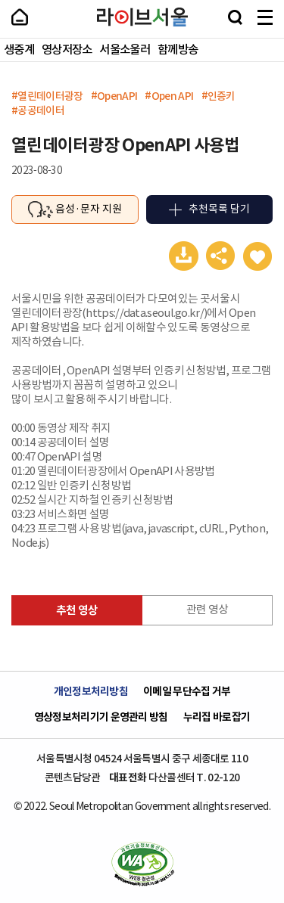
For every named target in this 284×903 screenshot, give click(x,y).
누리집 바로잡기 (216, 717)
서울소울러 (124, 50)
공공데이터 (40, 110)
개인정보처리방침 (91, 692)
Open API (172, 96)
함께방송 (178, 50)
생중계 (19, 50)
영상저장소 (67, 50)
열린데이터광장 (50, 96)
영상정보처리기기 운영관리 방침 (101, 717)
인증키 (222, 96)
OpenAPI (117, 96)
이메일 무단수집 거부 (186, 692)
